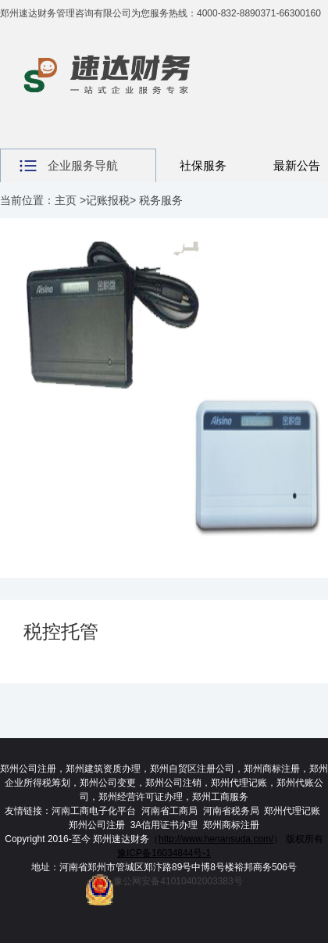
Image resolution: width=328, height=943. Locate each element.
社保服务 (203, 165)
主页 (66, 200)
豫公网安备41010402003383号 (163, 881)
